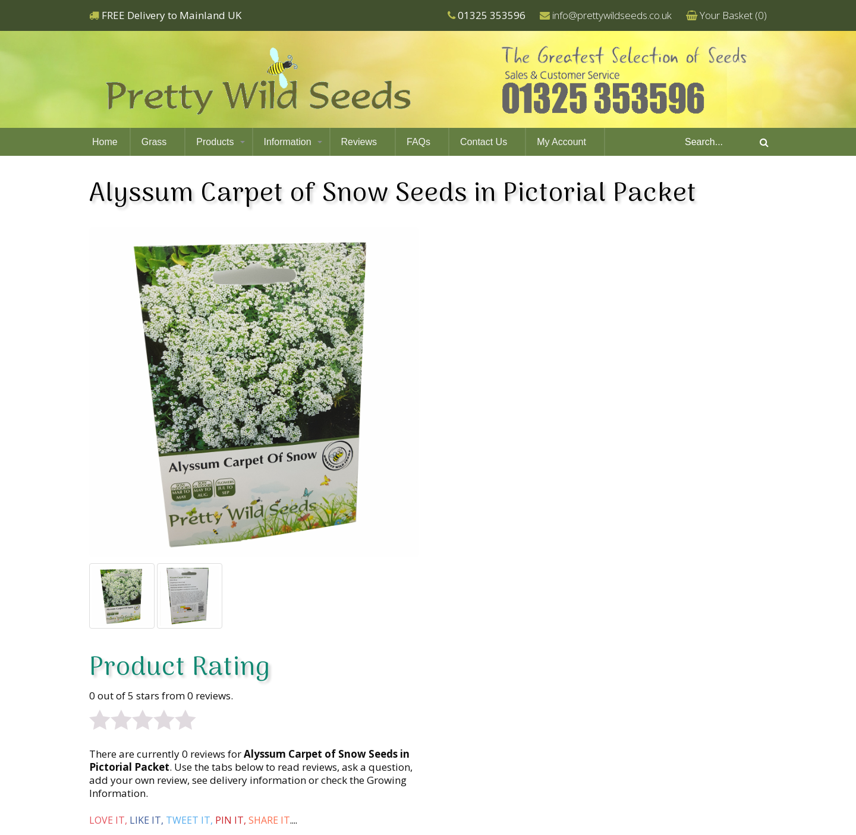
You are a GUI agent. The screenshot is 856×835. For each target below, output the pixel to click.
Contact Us (483, 142)
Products (215, 142)
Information (287, 142)
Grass (154, 142)
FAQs (418, 142)
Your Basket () (733, 15)
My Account (561, 142)
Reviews (359, 142)
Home (105, 142)
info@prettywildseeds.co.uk (612, 15)
